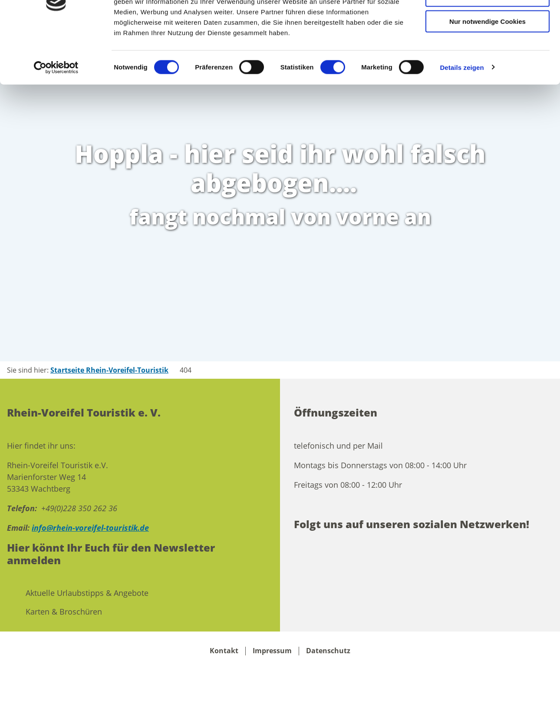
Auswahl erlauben (487, 47)
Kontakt (224, 651)
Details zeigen (462, 118)
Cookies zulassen (487, 21)
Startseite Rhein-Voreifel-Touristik (109, 370)
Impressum (272, 651)
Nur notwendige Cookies (487, 72)
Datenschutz (328, 651)
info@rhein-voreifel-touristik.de (90, 527)
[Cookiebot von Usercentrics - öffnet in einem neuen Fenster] (56, 119)
